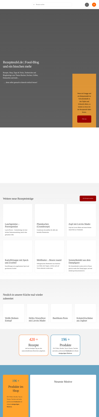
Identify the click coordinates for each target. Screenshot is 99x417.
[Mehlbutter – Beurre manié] (49, 241)
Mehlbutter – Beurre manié (49, 260)
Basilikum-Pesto (60, 318)
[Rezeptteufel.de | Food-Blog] (15, 2)
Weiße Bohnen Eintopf (11, 319)
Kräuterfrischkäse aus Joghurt (85, 319)
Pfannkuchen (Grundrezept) (43, 225)
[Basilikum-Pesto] (61, 305)
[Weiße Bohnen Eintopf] (14, 305)
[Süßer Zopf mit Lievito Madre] (81, 205)
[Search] (34, 4)
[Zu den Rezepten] (33, 345)
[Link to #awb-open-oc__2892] (87, 5)
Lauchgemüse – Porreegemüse (12, 225)
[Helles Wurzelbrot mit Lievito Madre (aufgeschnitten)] (37, 305)
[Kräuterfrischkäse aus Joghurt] (85, 305)
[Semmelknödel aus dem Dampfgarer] (81, 241)
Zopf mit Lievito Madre (79, 224)
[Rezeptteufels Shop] (65, 345)
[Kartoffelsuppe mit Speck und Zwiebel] (18, 241)
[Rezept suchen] (52, 4)
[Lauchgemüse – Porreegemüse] (18, 205)
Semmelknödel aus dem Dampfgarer (79, 261)
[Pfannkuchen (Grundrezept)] (49, 205)
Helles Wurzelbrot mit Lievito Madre (37, 319)
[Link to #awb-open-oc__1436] (94, 5)
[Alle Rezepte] (88, 198)
